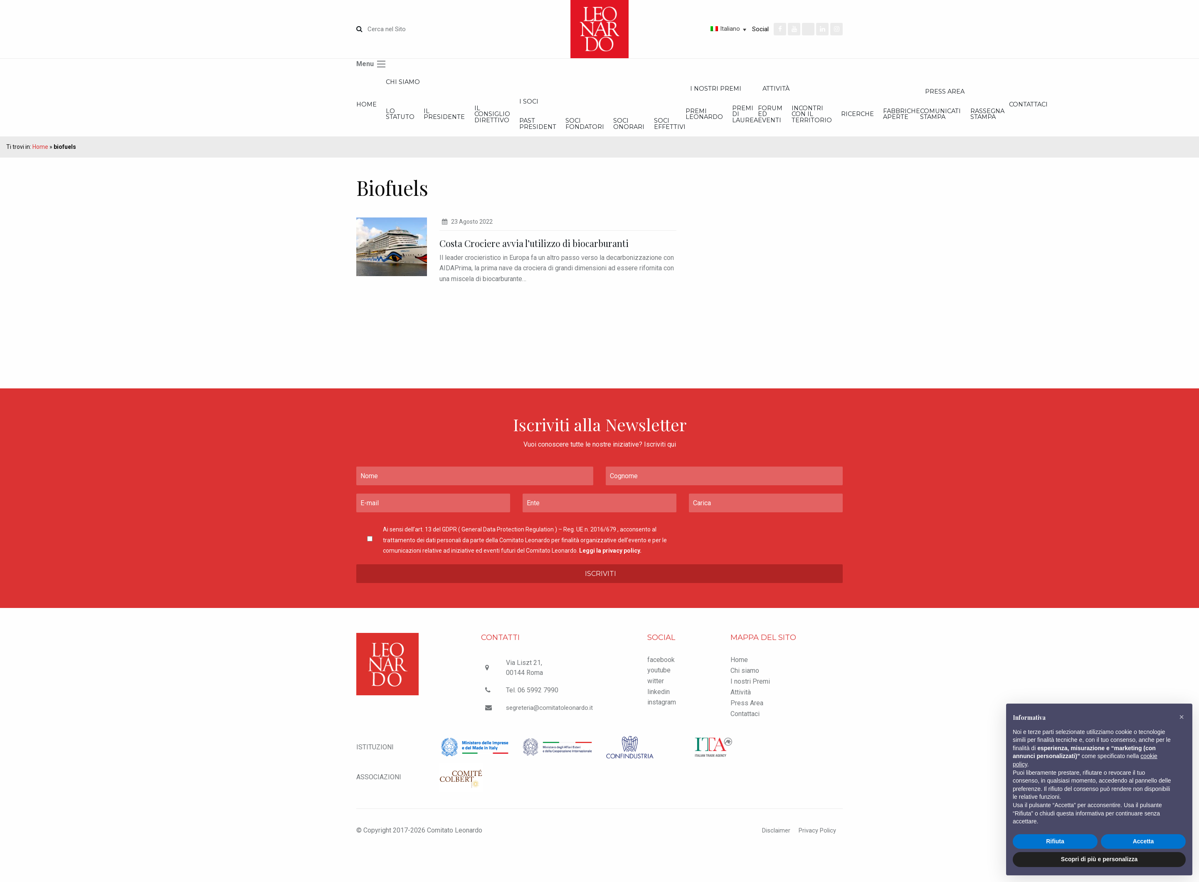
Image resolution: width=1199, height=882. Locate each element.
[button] (1181, 717)
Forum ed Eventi (1061, 122)
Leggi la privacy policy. (610, 580)
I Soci (671, 107)
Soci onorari (844, 133)
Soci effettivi (920, 133)
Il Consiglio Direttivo (600, 122)
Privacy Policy (815, 860)
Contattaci (745, 743)
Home (367, 110)
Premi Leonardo (958, 122)
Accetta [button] (1143, 841)
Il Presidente (517, 122)
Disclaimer (770, 860)
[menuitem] (698, 28)
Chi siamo (438, 84)
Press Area (746, 732)
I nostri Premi (986, 92)
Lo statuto (436, 122)
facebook (661, 689)
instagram (661, 732)
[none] (698, 28)
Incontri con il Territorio (1138, 122)
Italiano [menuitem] (730, 28)
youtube (659, 700)
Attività (740, 722)
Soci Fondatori (765, 133)
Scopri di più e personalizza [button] (1099, 859)
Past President (681, 133)
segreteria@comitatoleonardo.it (551, 737)
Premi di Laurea (1034, 122)
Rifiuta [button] (1055, 841)
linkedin (658, 721)
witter (655, 711)
